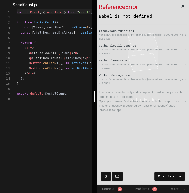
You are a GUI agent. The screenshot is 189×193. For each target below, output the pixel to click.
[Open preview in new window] (117, 176)
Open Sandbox (169, 176)
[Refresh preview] (106, 176)
